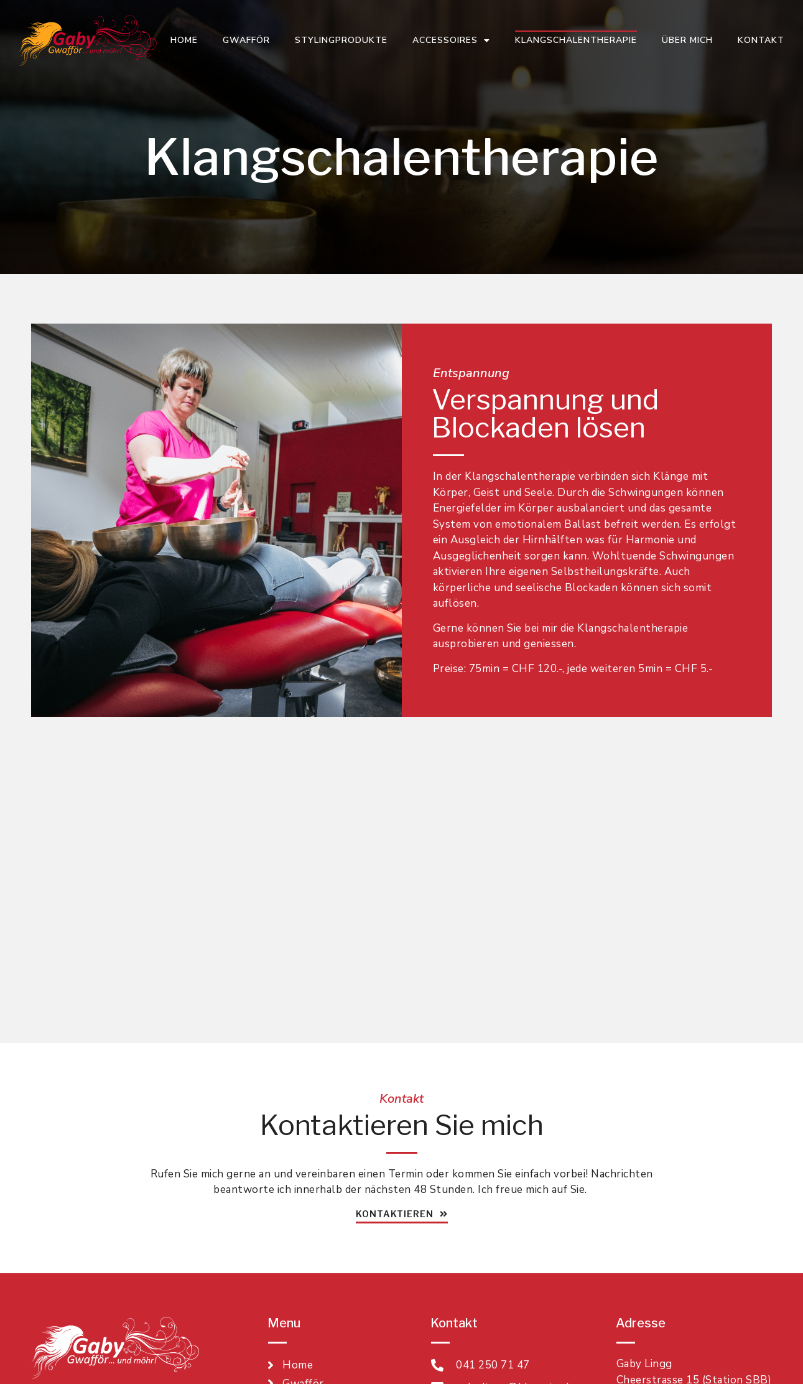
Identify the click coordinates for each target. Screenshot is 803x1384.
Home (184, 40)
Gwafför (246, 40)
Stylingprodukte (341, 40)
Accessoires (451, 40)
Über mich (687, 40)
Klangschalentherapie (576, 40)
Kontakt (761, 40)
